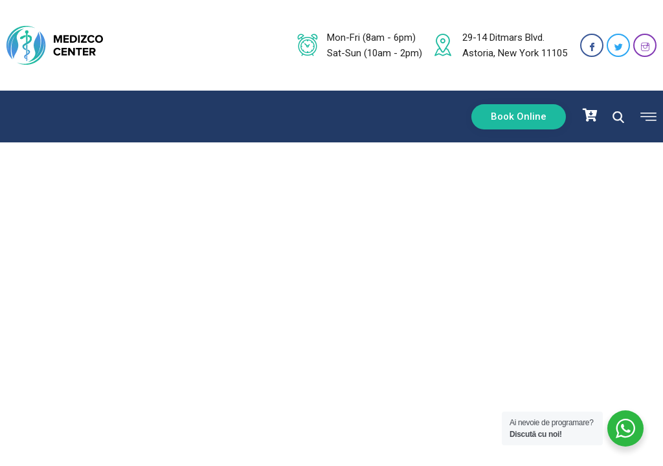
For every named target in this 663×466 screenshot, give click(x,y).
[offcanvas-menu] (645, 117)
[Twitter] (618, 45)
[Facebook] (591, 45)
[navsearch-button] (618, 116)
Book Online (518, 116)
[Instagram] (645, 45)
